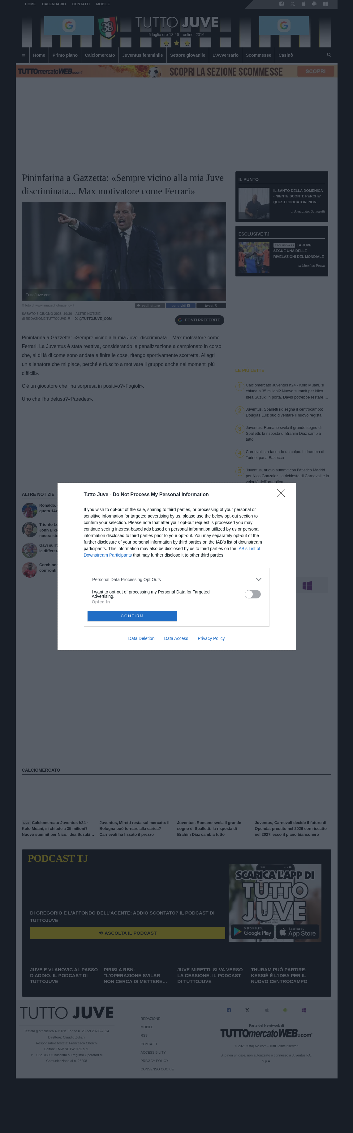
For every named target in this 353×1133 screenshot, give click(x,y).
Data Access (176, 638)
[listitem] (176, 579)
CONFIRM (132, 615)
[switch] (253, 594)
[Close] (283, 495)
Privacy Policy (211, 638)
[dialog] (177, 566)
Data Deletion (141, 638)
